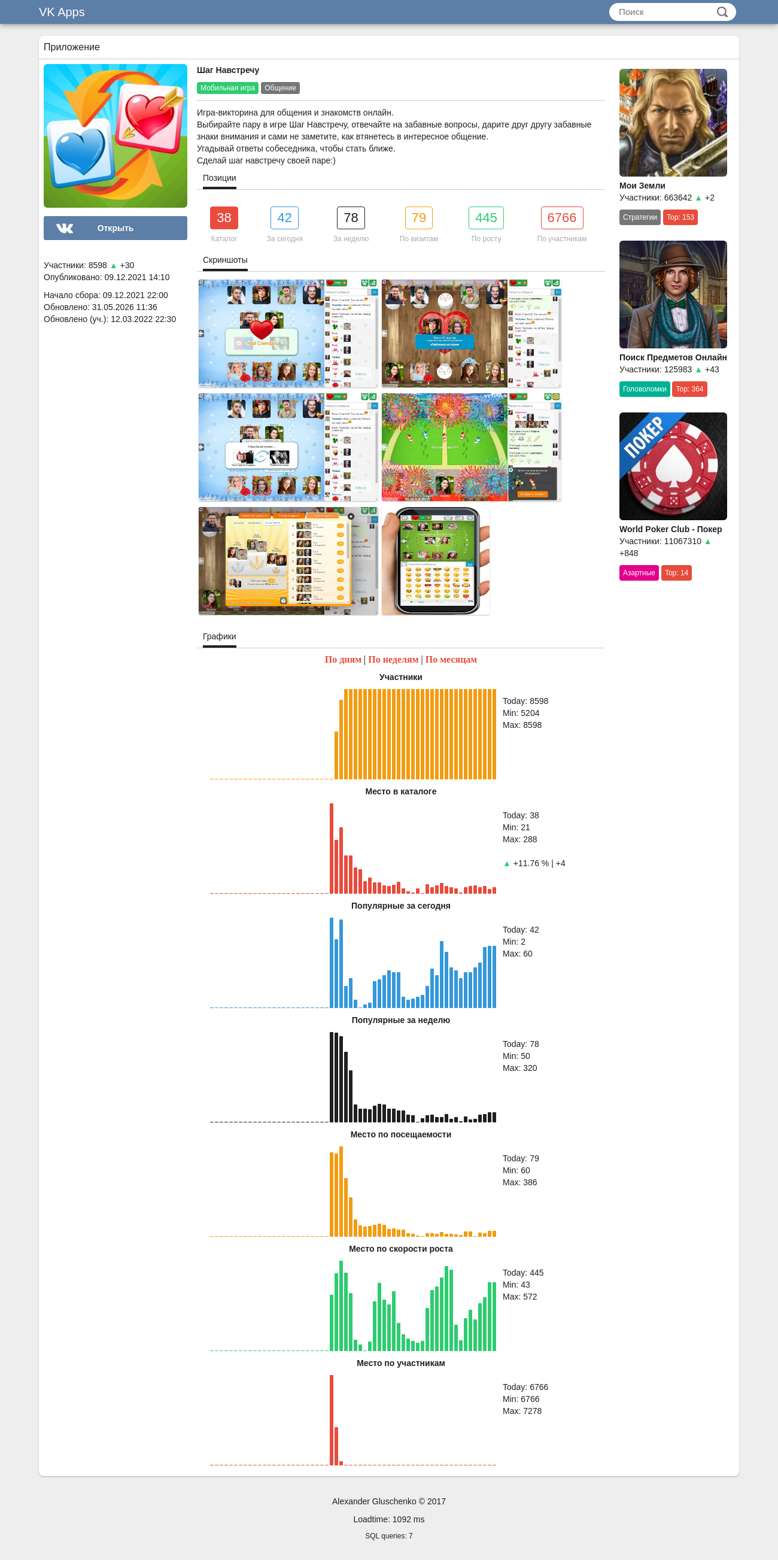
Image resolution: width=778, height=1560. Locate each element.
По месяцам (452, 659)
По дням (343, 659)
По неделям (393, 659)
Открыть (116, 228)
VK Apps (62, 12)
